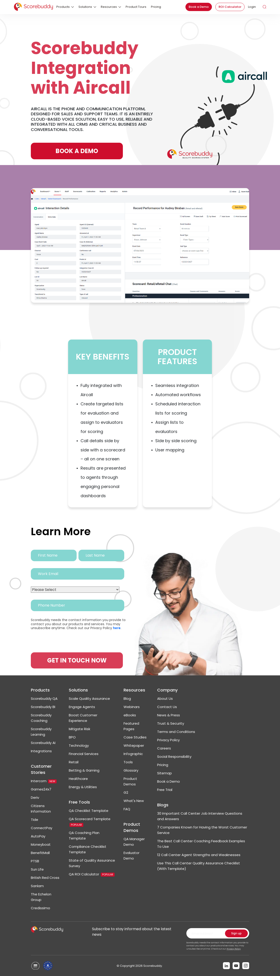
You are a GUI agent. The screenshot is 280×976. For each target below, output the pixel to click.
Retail (73, 762)
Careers (164, 748)
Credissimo (40, 908)
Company (167, 690)
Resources (134, 690)
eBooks (130, 715)
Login (252, 7)
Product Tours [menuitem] (136, 7)
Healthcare (78, 778)
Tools (128, 762)
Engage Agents (82, 706)
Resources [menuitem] (109, 7)
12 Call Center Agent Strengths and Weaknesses (198, 854)
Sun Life (37, 869)
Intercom (44, 780)
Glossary (131, 770)
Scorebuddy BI (43, 706)
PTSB (35, 861)
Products (40, 690)
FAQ (127, 809)
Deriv (35, 797)
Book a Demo (199, 7)
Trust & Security (170, 723)
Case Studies (135, 737)
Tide (34, 819)
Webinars (132, 706)
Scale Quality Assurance (89, 698)
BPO (72, 737)
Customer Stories (41, 769)
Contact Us (167, 706)
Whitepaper (134, 745)
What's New (134, 800)
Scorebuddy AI (43, 742)
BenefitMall (40, 852)
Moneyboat (41, 844)
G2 (126, 792)
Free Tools (79, 802)
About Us (165, 698)
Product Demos (132, 827)
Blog (127, 698)
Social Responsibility (174, 756)
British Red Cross (45, 877)
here (117, 628)
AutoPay (38, 836)
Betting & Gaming (84, 770)
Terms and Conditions (176, 731)
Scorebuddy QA (44, 698)
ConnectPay (41, 827)
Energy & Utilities (83, 786)
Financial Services (83, 753)
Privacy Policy (168, 740)
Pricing (162, 764)
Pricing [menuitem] (156, 7)
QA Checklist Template (88, 810)
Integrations (41, 751)
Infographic (133, 753)
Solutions (78, 690)
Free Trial (164, 789)
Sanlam (37, 885)
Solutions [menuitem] (85, 7)
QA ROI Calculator (92, 874)
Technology (79, 745)
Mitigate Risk (79, 728)
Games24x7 (41, 789)
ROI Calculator (230, 7)
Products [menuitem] (63, 7)
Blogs (162, 805)
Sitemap (164, 773)
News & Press (168, 715)
